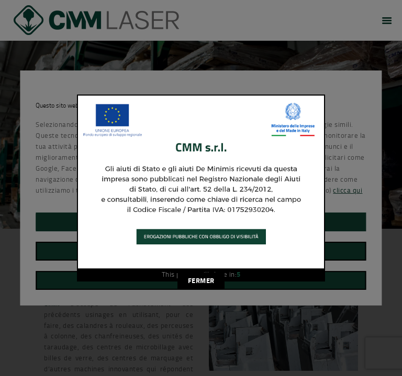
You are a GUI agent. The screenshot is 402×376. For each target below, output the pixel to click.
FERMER (201, 280)
